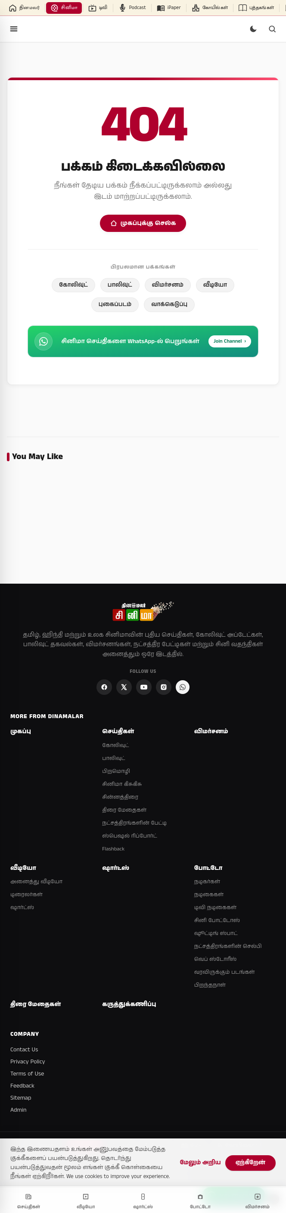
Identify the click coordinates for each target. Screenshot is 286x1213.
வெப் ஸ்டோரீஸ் (215, 959)
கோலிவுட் (73, 285)
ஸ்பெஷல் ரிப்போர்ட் (129, 836)
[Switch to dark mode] (253, 29)
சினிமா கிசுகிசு (122, 784)
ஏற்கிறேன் (250, 1163)
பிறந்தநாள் (210, 985)
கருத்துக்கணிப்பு (129, 1004)
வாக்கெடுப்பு (169, 304)
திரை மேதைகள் (124, 810)
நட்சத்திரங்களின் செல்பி (228, 946)
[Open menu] (13, 29)
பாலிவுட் (120, 285)
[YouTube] (144, 687)
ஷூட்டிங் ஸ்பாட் (216, 933)
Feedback (22, 1086)
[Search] (272, 29)
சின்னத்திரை (120, 797)
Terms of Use (27, 1073)
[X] (124, 687)
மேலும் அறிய (200, 1163)
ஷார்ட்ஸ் (22, 907)
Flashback (113, 849)
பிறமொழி (116, 771)
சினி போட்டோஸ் (217, 920)
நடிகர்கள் (207, 881)
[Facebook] (104, 687)
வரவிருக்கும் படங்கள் (224, 972)
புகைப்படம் (115, 304)
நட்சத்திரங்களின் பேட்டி (134, 823)
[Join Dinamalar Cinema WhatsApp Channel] (183, 687)
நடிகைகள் (209, 894)
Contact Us (24, 1049)
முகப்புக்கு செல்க (143, 223)
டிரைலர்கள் (26, 894)
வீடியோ (215, 285)
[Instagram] (163, 687)
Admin (18, 1110)
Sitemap (20, 1098)
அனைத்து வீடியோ (36, 881)
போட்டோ (208, 868)
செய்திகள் (118, 732)
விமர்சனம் (167, 285)
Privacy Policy (27, 1061)
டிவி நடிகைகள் (215, 907)
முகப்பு (20, 732)
